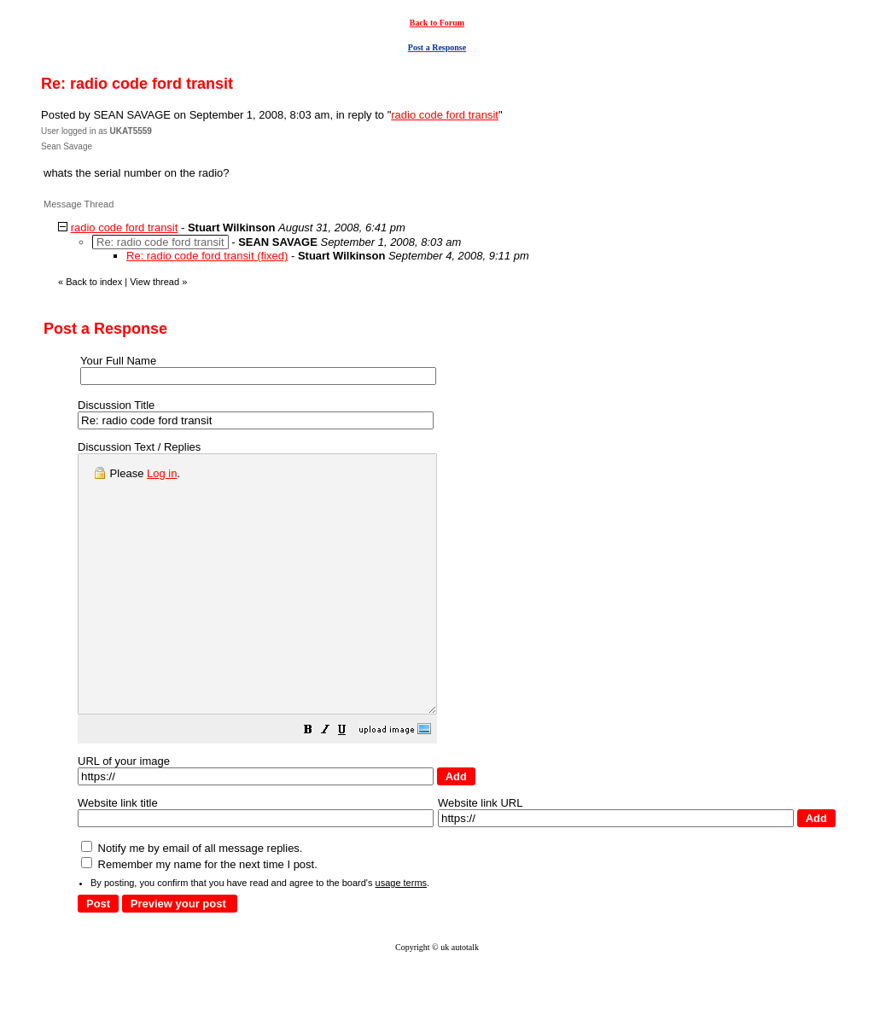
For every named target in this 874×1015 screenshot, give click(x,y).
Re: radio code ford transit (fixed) (207, 255)
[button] (351, 783)
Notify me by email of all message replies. (191, 899)
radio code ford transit (444, 114)
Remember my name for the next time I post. (199, 915)
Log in (162, 473)
